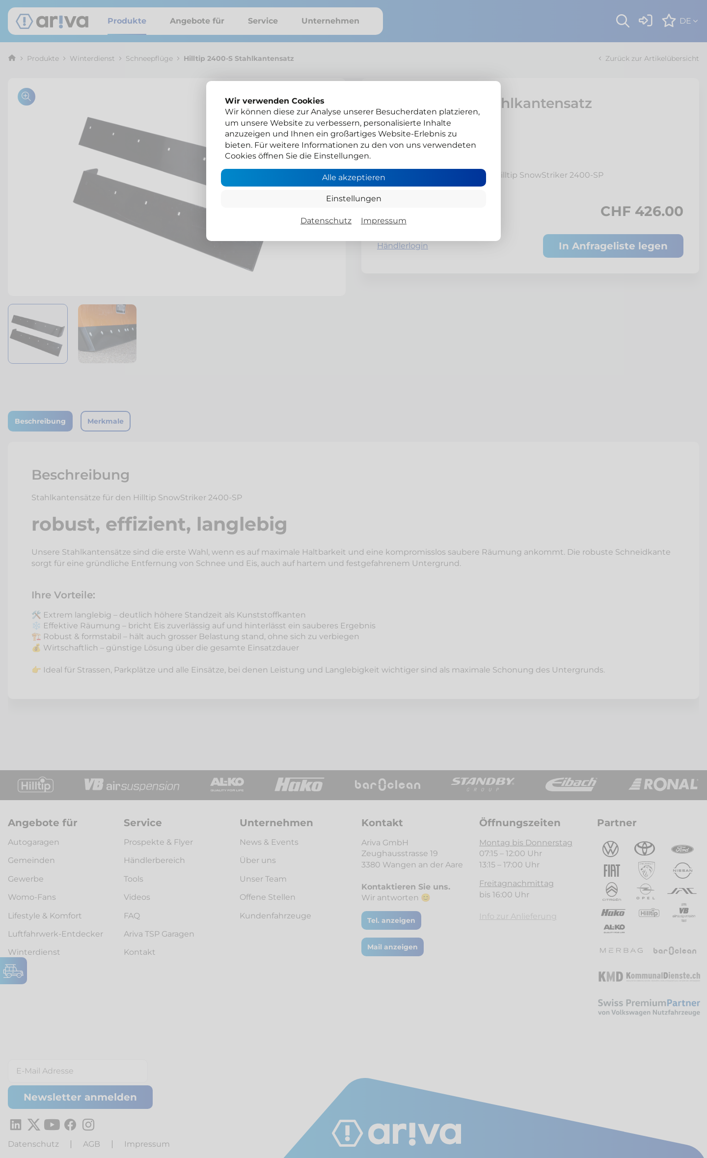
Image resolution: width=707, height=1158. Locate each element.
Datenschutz (326, 220)
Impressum (384, 220)
